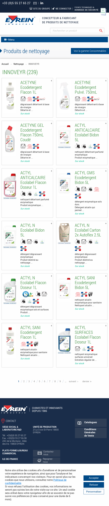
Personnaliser (93, 491)
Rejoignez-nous (48, 460)
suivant (72, 381)
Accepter (94, 478)
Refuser (93, 484)
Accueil (5, 63)
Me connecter (62, 8)
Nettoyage (19, 63)
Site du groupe (40, 8)
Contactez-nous (48, 453)
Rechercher (103, 30)
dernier (85, 381)
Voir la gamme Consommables (90, 51)
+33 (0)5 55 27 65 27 (16, 3)
